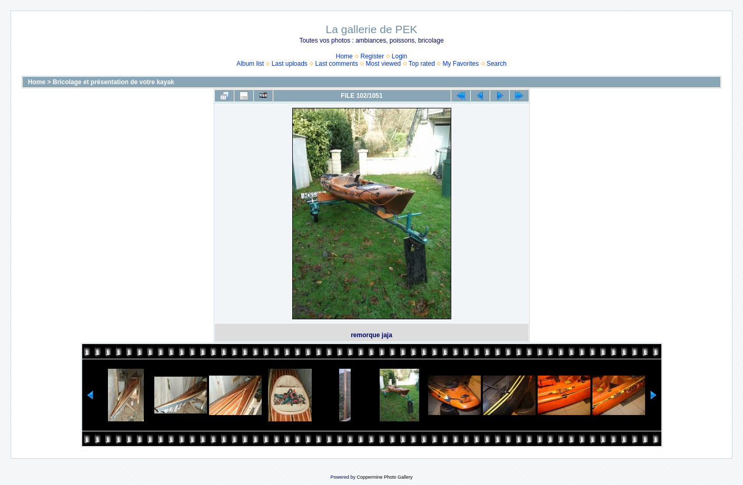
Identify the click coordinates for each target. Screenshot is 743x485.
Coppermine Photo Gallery (384, 477)
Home (344, 56)
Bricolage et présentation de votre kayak (113, 82)
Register (372, 56)
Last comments (336, 63)
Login (399, 56)
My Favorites (461, 63)
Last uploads (290, 63)
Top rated (422, 63)
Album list (250, 63)
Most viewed (383, 63)
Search (497, 63)
